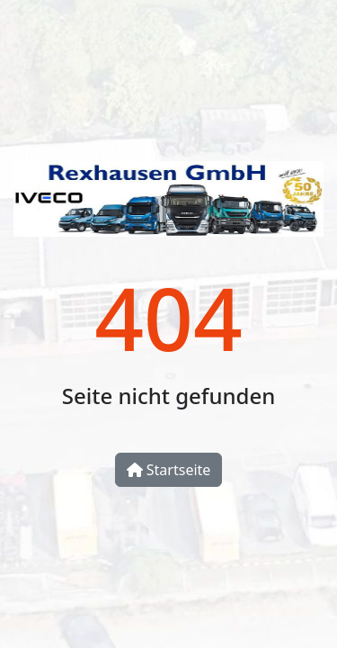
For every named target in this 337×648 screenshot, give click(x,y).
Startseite (169, 470)
